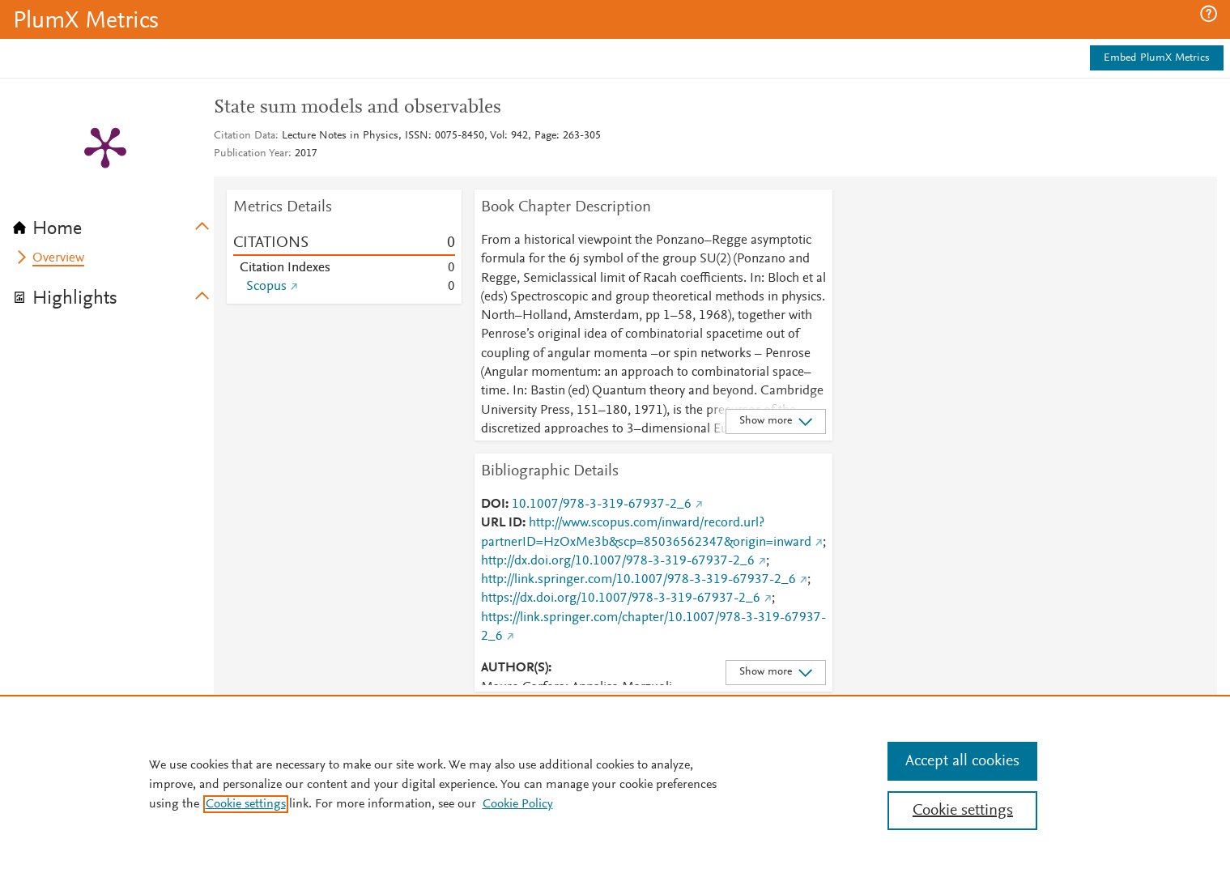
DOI (493, 504)
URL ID (501, 523)
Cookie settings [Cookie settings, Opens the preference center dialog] (963, 811)
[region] (615, 784)
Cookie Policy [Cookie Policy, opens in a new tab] (518, 804)
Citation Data (244, 136)
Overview (58, 258)
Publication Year (251, 154)
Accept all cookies (962, 761)
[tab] (113, 223)
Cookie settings (246, 804)
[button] (1208, 13)
